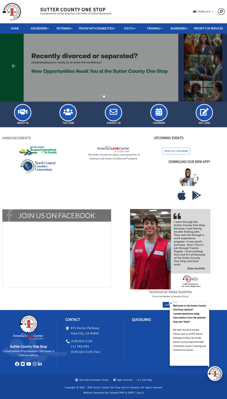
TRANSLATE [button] (204, 11)
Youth (130, 28)
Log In (140, 392)
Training (154, 28)
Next (213, 66)
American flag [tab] (132, 96)
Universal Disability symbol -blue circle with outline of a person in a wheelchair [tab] (94, 96)
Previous (13, 66)
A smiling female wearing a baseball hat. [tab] (118, 96)
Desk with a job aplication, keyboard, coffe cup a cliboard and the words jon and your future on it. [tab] (141, 96)
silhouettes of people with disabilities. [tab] (113, 96)
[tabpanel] (113, 68)
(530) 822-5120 (81, 341)
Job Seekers (39, 28)
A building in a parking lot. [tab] (89, 96)
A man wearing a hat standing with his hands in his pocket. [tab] (99, 96)
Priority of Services (208, 28)
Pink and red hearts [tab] (137, 96)
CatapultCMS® (117, 392)
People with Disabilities (97, 28)
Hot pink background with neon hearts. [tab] (123, 96)
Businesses (179, 28)
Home (15, 28)
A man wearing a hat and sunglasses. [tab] (108, 96)
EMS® (131, 392)
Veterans (64, 28)
